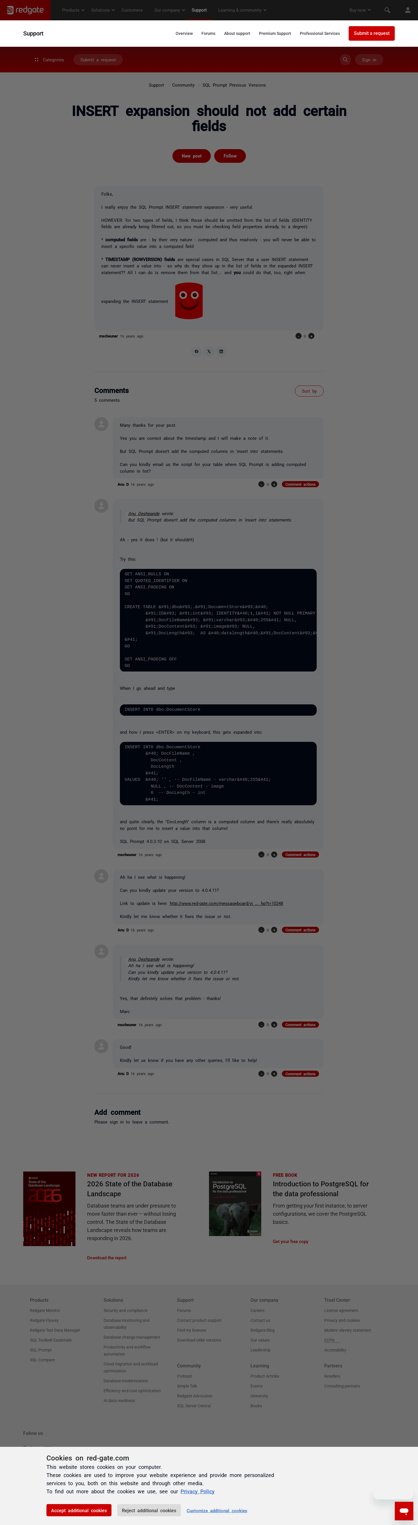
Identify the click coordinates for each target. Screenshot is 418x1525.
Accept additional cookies (79, 1510)
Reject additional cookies (149, 1510)
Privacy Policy (198, 1491)
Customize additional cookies (217, 1510)
